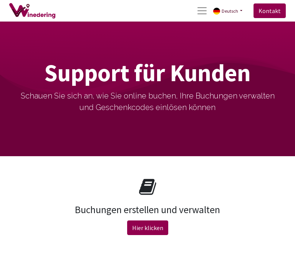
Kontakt (270, 11)
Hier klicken (147, 228)
